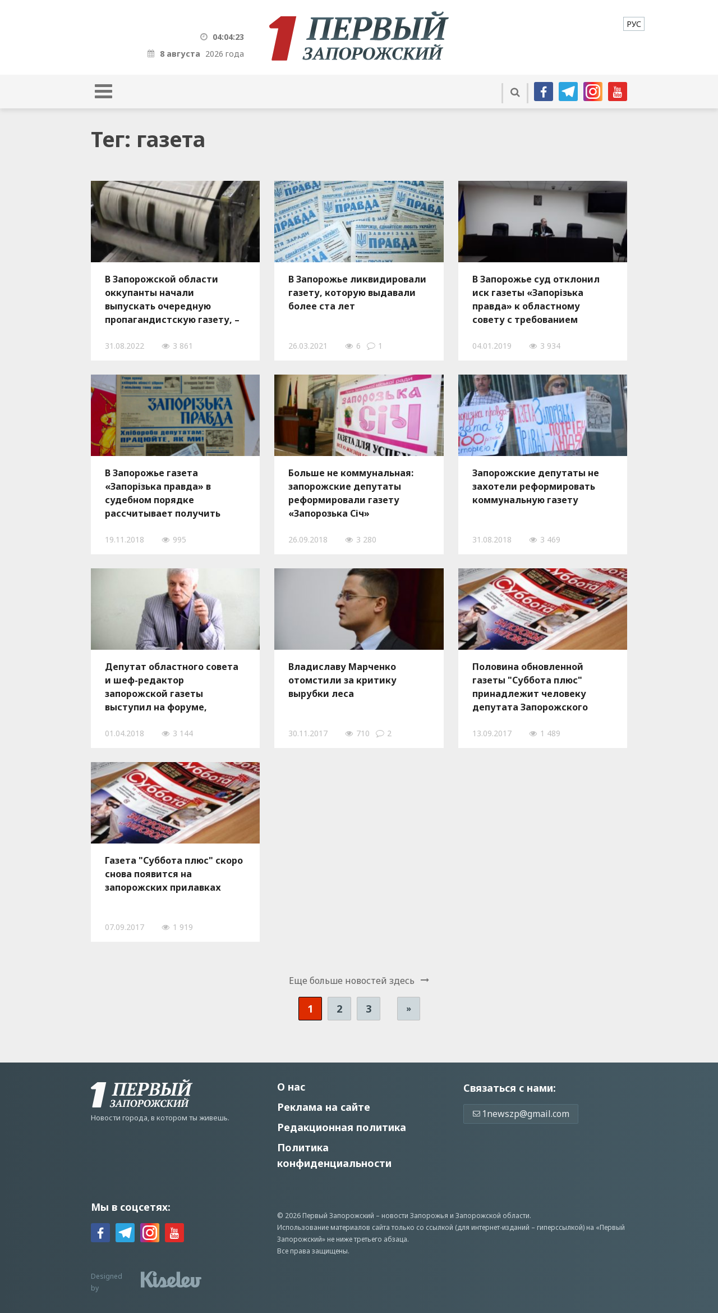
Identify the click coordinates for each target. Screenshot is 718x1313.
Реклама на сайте (323, 1107)
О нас (291, 1086)
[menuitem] (634, 24)
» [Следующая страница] (408, 1008)
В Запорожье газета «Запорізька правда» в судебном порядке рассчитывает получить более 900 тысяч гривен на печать (168, 493)
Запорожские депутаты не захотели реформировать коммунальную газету (535, 486)
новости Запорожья (414, 1215)
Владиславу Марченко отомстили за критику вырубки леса (342, 680)
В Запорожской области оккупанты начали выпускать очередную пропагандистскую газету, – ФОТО (172, 299)
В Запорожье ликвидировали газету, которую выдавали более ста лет (357, 292)
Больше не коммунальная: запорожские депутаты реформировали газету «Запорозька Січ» (350, 493)
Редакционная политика (341, 1127)
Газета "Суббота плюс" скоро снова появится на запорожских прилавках (174, 873)
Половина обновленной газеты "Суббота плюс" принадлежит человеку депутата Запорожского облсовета (530, 686)
